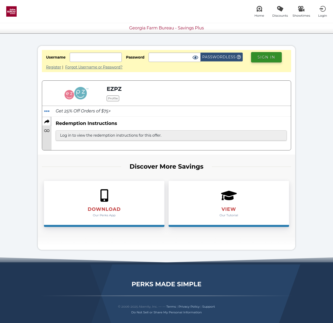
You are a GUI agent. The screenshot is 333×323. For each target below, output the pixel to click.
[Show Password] (195, 58)
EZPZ (114, 89)
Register (53, 67)
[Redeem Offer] (47, 111)
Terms (171, 306)
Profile (113, 98)
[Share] (47, 121)
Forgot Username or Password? (94, 67)
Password (135, 57)
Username (56, 57)
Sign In (266, 57)
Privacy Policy (189, 306)
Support (208, 306)
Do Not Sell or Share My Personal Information (166, 312)
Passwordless (221, 57)
